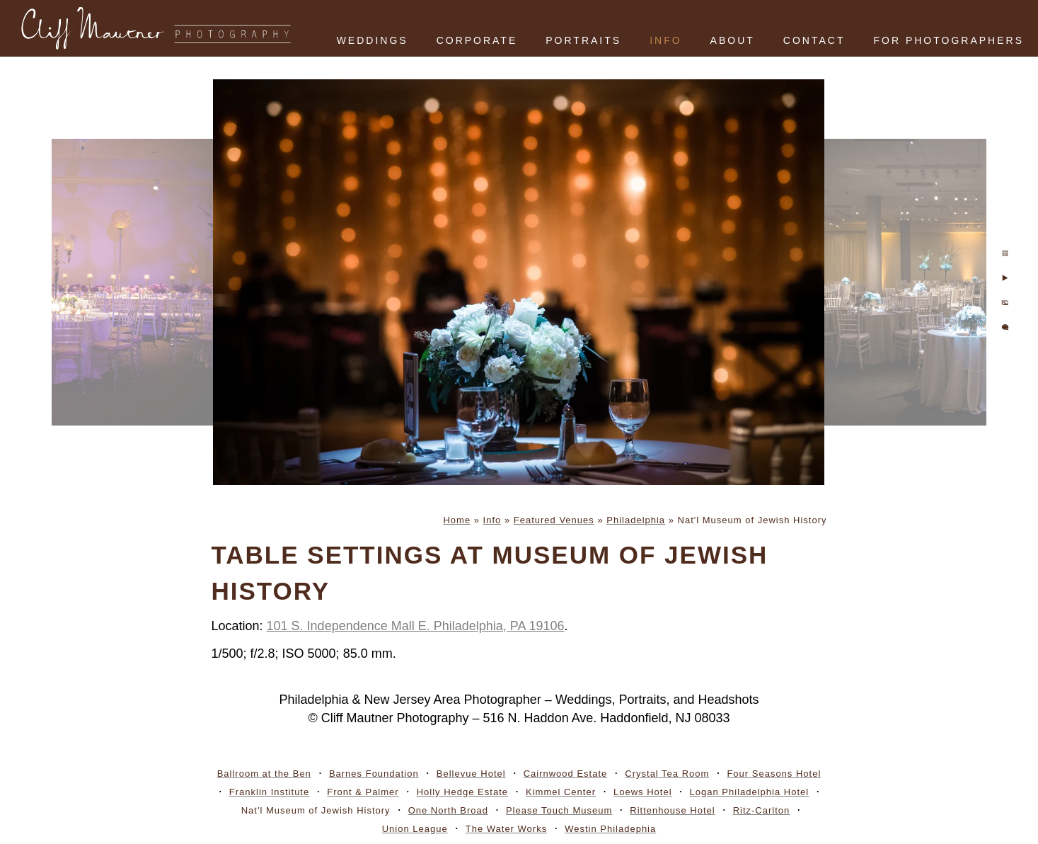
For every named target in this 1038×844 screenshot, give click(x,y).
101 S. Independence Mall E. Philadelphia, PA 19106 (416, 626)
